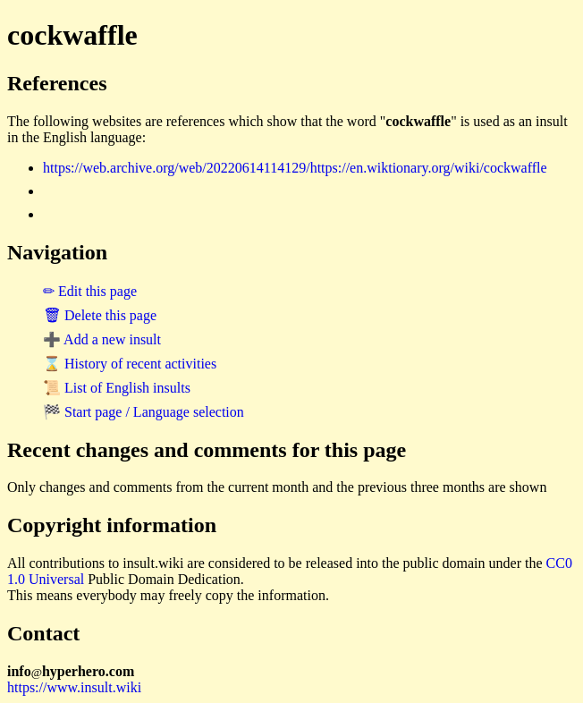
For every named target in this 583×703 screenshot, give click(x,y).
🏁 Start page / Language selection (143, 411)
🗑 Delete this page (99, 315)
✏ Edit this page (90, 291)
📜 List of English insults (116, 387)
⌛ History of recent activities (129, 363)
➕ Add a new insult (102, 339)
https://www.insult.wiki (74, 687)
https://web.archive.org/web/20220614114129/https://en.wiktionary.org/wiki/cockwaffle (295, 167)
